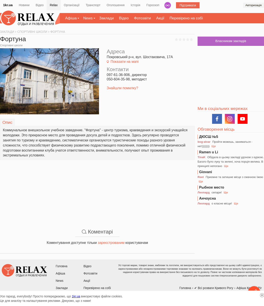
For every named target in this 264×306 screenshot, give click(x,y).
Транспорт (93, 5)
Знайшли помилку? (122, 88)
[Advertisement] (97, 191)
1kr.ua (8, 5)
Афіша (71, 18)
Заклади (106, 18)
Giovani (205, 172)
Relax (54, 5)
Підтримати (188, 5)
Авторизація (254, 5)
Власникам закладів (230, 41)
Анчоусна (207, 198)
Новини (24, 5)
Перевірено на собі (186, 18)
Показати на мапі (124, 61)
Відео (40, 5)
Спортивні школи (11, 45)
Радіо (168, 5)
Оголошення (116, 5)
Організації (71, 5)
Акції (160, 18)
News (88, 18)
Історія (135, 5)
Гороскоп (153, 5)
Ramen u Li (208, 152)
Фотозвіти (142, 18)
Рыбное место (211, 187)
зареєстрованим (111, 243)
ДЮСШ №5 (208, 137)
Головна (61, 266)
